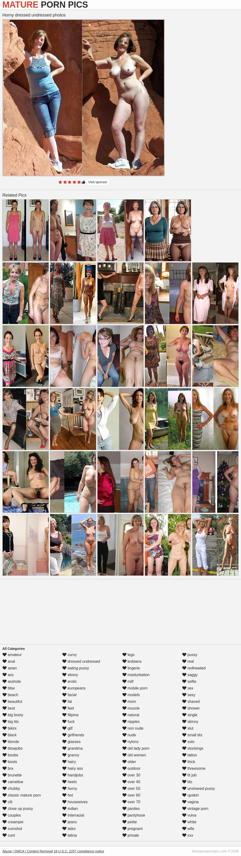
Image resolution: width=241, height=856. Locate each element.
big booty (12, 715)
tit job (189, 775)
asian (9, 668)
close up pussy (17, 809)
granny (70, 755)
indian (70, 809)
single (189, 715)
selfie (189, 681)
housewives (74, 802)
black (9, 735)
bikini (9, 728)
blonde (10, 742)
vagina (190, 802)
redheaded (194, 668)
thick (188, 762)
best (8, 708)
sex (187, 688)
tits (187, 782)
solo (188, 742)
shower (191, 708)
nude (129, 735)
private (130, 835)
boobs (10, 755)
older (129, 762)
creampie (12, 822)
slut (187, 728)
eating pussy (75, 668)
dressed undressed (81, 661)
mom (129, 702)
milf (127, 681)
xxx (187, 835)
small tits (192, 735)
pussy (189, 655)
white (189, 822)
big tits (10, 722)
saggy (190, 675)
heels (69, 782)
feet (68, 708)
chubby (11, 788)
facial (69, 695)
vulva (189, 815)
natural (130, 715)
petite (129, 822)
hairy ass (72, 768)
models (131, 695)
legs (128, 655)
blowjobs (12, 748)
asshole (11, 681)
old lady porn (135, 748)
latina (69, 835)
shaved (191, 702)
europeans (74, 688)
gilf (67, 728)
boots (9, 762)
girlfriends (73, 735)
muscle (131, 708)
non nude (133, 728)
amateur (12, 655)
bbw (8, 688)
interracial (73, 815)
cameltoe (12, 782)
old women (134, 755)
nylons (130, 742)
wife (188, 829)
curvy (69, 655)
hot (67, 795)
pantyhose (133, 815)
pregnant (132, 829)
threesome (193, 768)
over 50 (131, 788)
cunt (8, 835)
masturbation (136, 675)
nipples (131, 722)
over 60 (131, 795)
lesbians (132, 661)
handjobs (72, 775)
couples (11, 815)
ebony (70, 675)
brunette (12, 775)
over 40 (131, 782)
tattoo (189, 755)
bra (7, 768)
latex (69, 829)
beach (10, 695)
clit (7, 802)
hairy (69, 762)
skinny (190, 722)
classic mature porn (21, 795)
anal (8, 661)
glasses (71, 742)
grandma (72, 748)
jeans (69, 822)
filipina (70, 715)
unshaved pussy (198, 788)
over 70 (131, 802)
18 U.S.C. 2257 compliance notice (79, 851)
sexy (188, 695)
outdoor (131, 768)
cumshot (12, 829)
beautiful (12, 702)
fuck (68, 722)
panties (131, 809)
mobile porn (135, 688)
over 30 (131, 775)
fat (67, 702)
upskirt (190, 795)
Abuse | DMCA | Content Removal (27, 851)
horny (69, 788)
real (188, 661)
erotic (69, 681)
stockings (192, 748)
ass (8, 675)
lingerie (131, 668)
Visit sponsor (97, 182)
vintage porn (195, 809)
